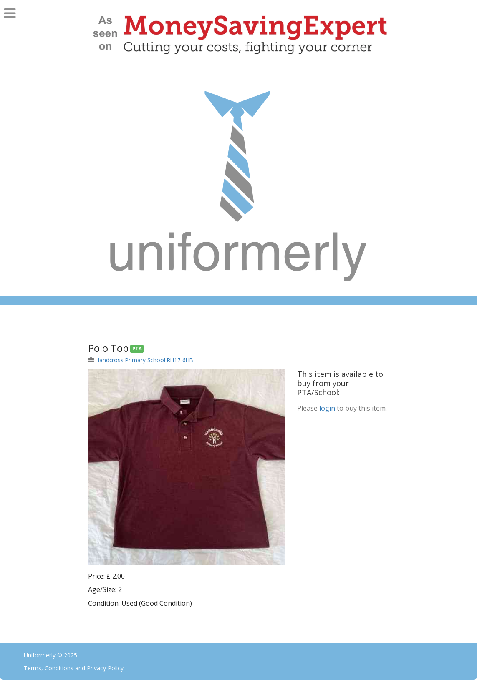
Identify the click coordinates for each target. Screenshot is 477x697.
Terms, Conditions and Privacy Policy (74, 668)
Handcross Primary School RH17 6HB (144, 360)
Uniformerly (40, 655)
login (327, 408)
